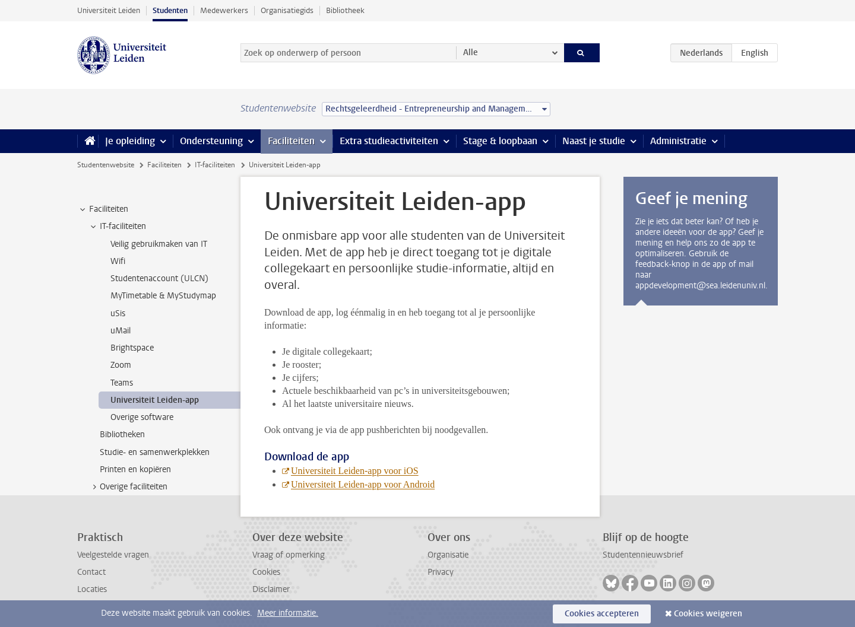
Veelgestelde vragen (113, 555)
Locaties (92, 589)
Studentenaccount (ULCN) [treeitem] (159, 278)
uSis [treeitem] (117, 313)
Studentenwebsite (105, 165)
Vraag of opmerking (288, 555)
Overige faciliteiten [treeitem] (127, 487)
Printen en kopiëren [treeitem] (135, 469)
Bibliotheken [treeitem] (122, 434)
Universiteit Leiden (108, 10)
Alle (470, 52)
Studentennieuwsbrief (643, 555)
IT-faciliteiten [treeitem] (117, 227)
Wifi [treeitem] (117, 261)
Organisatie (448, 555)
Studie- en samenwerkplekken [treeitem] (155, 452)
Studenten (170, 10)
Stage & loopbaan (500, 141)
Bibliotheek (345, 10)
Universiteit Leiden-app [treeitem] (154, 400)
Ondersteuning (211, 141)
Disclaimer (271, 589)
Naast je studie (593, 141)
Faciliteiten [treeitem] (103, 209)
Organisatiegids (287, 10)
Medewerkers (224, 10)
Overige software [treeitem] (141, 417)
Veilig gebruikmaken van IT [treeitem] (158, 244)
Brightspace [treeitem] (132, 348)
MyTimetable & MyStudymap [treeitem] (163, 295)
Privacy (441, 572)
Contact (91, 572)
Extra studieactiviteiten (389, 141)
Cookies (266, 572)
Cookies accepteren (602, 613)
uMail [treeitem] (120, 330)
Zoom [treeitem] (120, 365)
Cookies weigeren (708, 613)
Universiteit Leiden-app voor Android (363, 484)
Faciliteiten (291, 141)
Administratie (678, 141)
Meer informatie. (287, 613)
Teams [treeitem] (121, 383)
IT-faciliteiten (215, 165)
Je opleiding (130, 141)
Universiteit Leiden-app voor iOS (355, 471)
